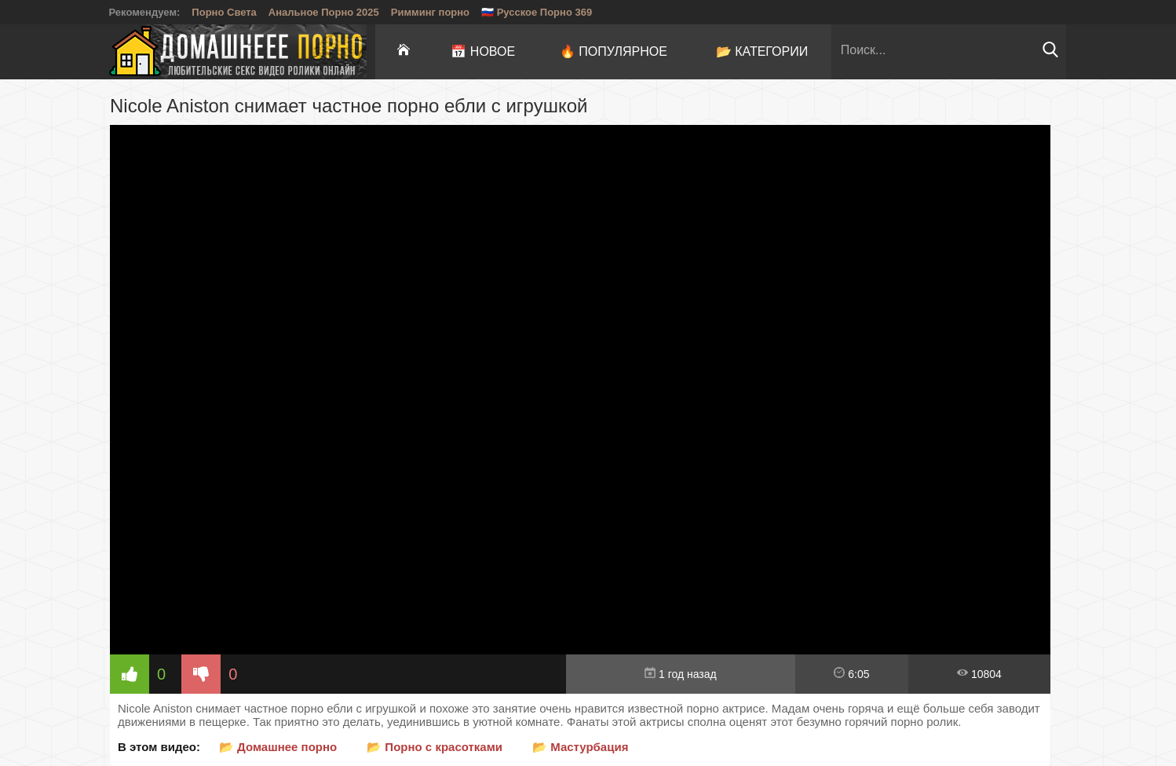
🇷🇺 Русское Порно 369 (536, 12)
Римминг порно (430, 12)
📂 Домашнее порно (278, 746)
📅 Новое (483, 51)
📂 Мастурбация (580, 746)
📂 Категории (762, 51)
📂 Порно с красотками (434, 746)
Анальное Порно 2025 (323, 12)
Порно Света (224, 12)
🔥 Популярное (613, 51)
